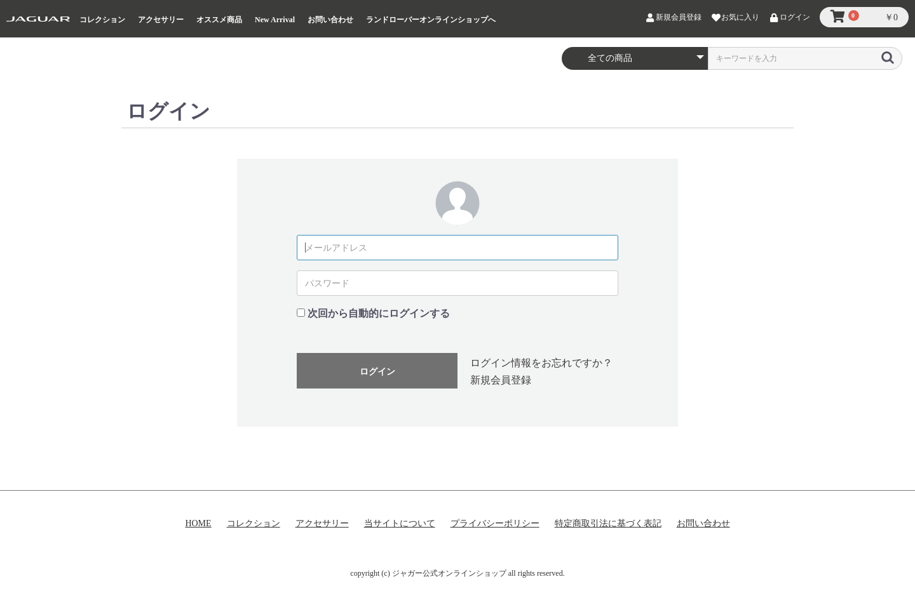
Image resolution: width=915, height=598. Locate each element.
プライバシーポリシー (495, 523)
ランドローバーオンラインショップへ (431, 19)
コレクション (102, 19)
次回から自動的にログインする (379, 313)
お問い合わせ (330, 19)
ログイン (377, 371)
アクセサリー (161, 19)
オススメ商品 (219, 19)
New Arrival (275, 19)
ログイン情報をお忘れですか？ (541, 362)
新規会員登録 (500, 380)
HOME (198, 523)
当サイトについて (399, 523)
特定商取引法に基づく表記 (608, 523)
